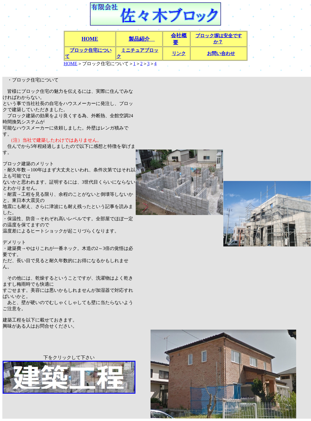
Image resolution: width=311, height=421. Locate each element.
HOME (70, 63)
